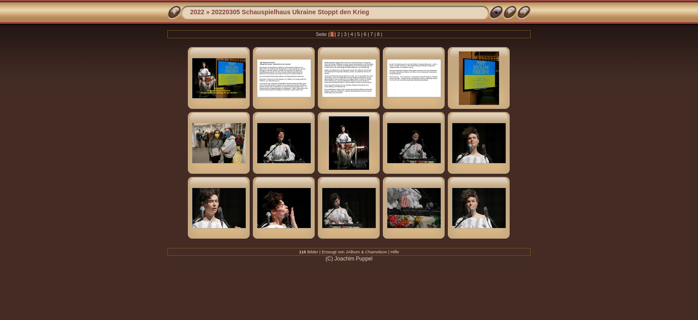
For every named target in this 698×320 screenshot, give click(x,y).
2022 (197, 12)
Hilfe (394, 251)
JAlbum (353, 251)
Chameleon (376, 251)
